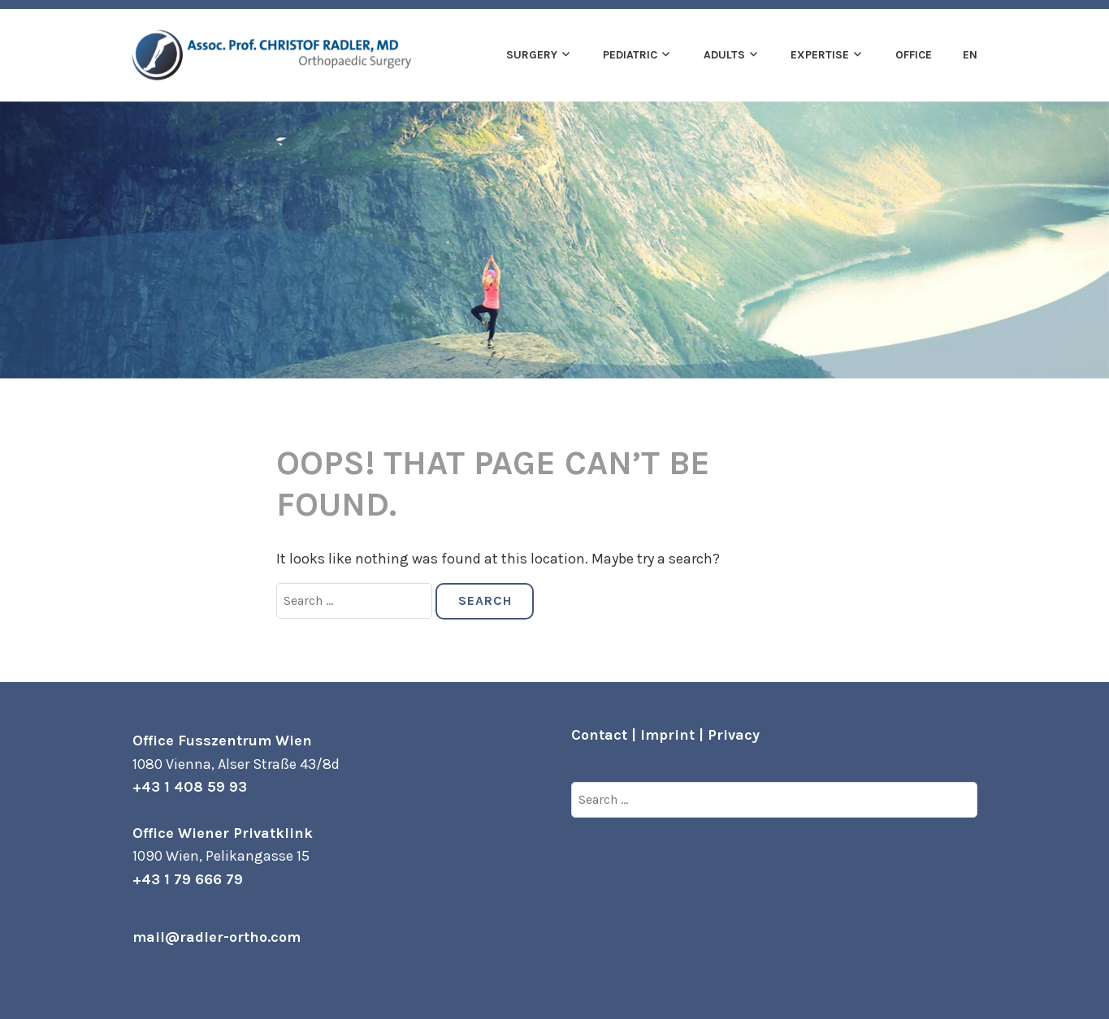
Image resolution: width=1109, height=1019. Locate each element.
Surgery (531, 55)
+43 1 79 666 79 (187, 879)
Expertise (820, 55)
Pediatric (630, 55)
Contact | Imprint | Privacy (665, 735)
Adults (724, 55)
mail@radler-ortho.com (216, 937)
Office (913, 55)
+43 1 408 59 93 (189, 787)
